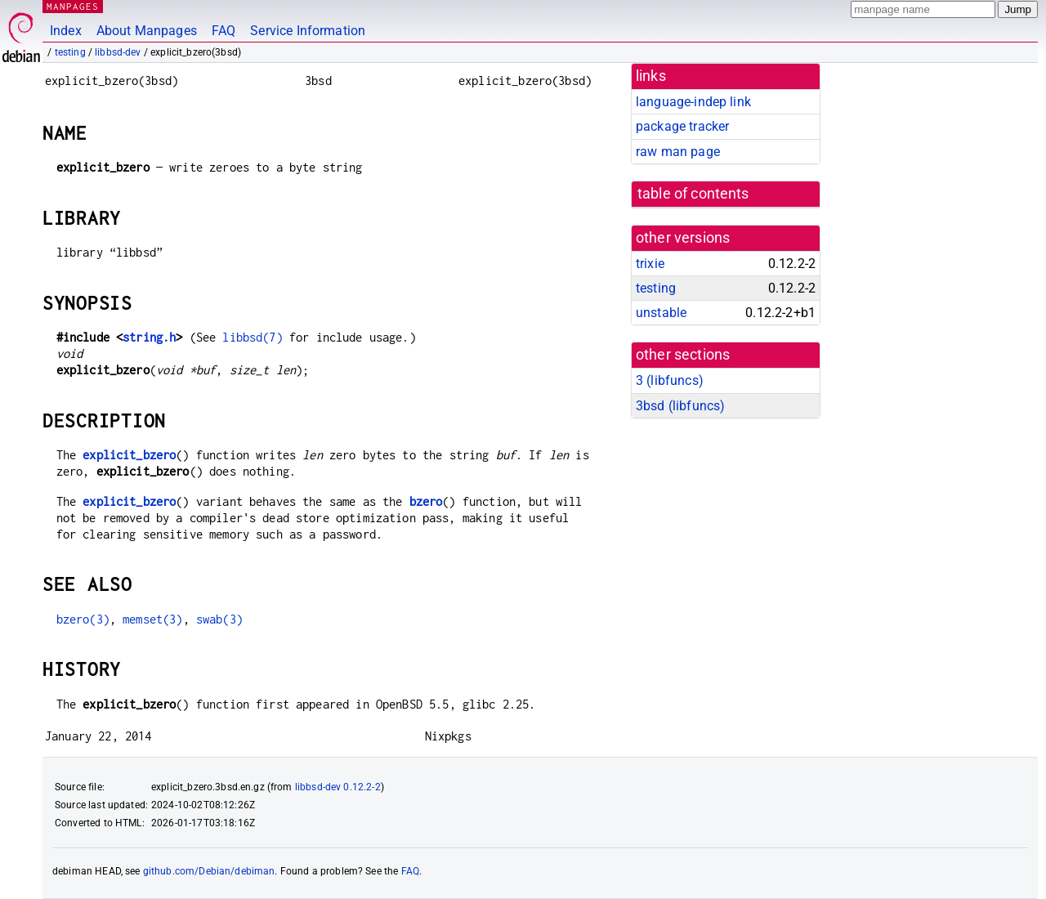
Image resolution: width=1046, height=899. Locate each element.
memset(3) (152, 619)
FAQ (223, 30)
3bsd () (680, 406)
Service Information (307, 30)
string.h (149, 337)
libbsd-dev (118, 52)
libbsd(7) (252, 337)
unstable (661, 312)
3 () (670, 380)
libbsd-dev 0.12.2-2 (338, 787)
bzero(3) (83, 619)
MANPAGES (73, 6)
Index (66, 30)
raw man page (678, 151)
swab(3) (219, 619)
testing (70, 52)
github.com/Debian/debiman (209, 871)
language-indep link (693, 102)
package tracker (682, 126)
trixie (650, 263)
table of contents (693, 194)
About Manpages (146, 30)
